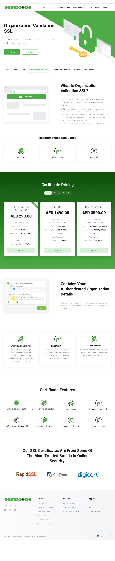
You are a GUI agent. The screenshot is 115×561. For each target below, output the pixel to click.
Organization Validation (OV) (39, 70)
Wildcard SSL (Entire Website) (84, 70)
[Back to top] (110, 535)
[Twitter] (9, 510)
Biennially (57, 193)
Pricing (12, 52)
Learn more (30, 52)
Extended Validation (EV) (61, 70)
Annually (48, 193)
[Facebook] (4, 510)
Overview (7, 70)
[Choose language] (101, 536)
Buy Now (21, 251)
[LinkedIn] (14, 510)
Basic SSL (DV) (19, 70)
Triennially (66, 193)
